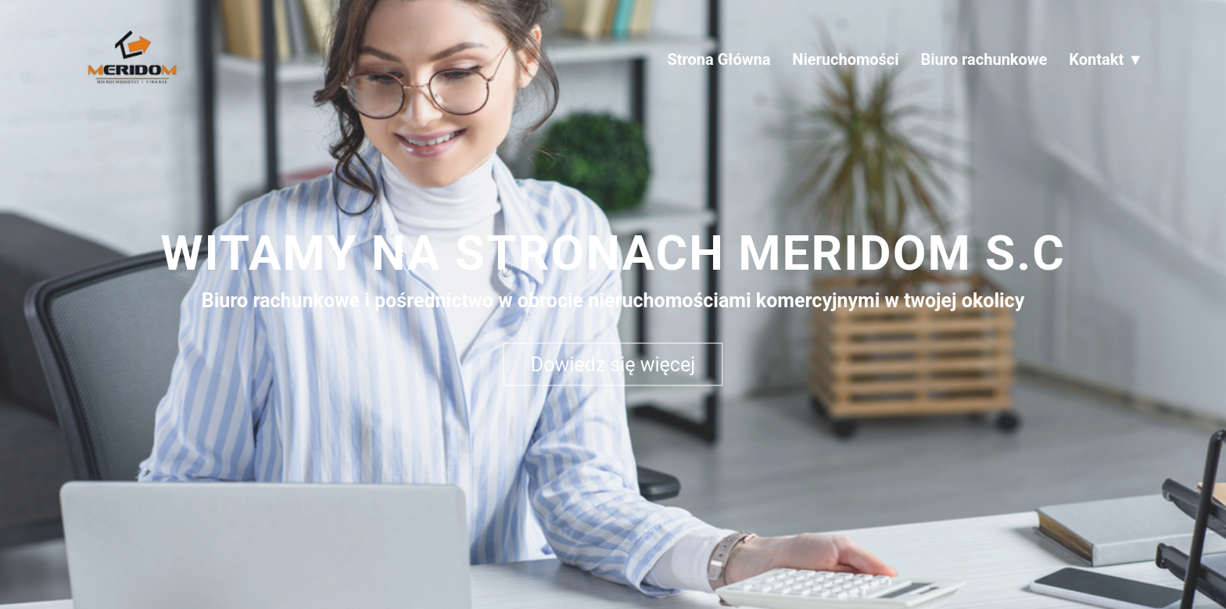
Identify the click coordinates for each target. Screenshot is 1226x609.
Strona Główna (718, 59)
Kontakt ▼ (1106, 59)
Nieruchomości (845, 59)
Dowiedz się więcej (613, 364)
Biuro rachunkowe (984, 59)
